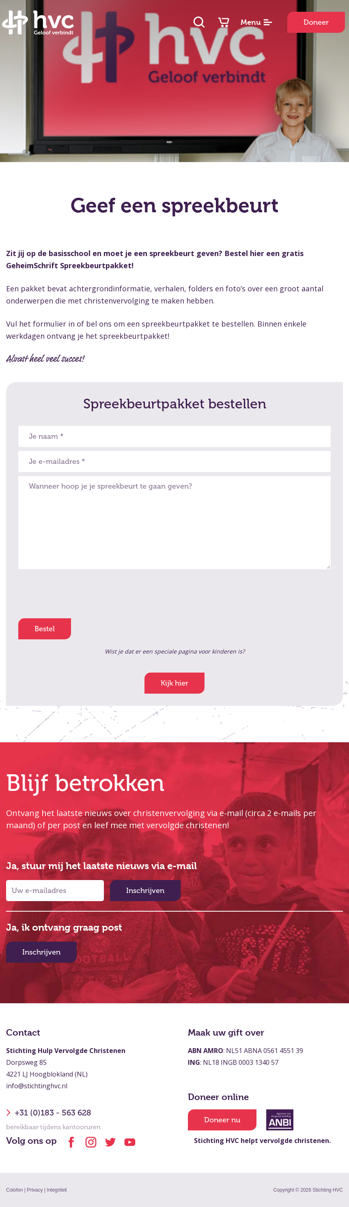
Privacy (35, 1190)
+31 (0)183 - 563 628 (48, 1112)
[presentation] (80, 593)
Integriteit (57, 1190)
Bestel (44, 628)
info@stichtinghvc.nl (36, 1085)
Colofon (14, 1190)
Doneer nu (222, 1119)
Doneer (316, 22)
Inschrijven (145, 890)
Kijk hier (174, 683)
